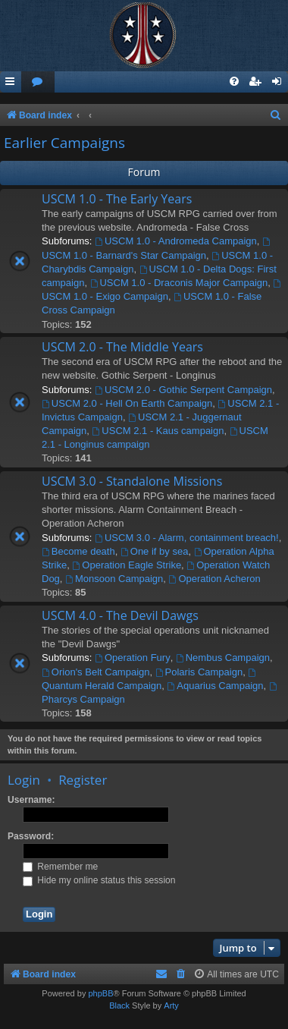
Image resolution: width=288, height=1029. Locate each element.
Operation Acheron (215, 578)
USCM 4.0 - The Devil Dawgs (120, 615)
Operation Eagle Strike (126, 565)
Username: (31, 800)
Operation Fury (133, 657)
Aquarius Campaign (215, 685)
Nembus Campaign (223, 657)
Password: (31, 836)
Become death (78, 551)
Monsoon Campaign (114, 578)
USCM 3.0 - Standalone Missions (132, 481)
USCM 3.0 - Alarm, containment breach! (187, 537)
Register (82, 779)
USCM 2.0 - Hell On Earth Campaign (127, 403)
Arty (171, 1005)
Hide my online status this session (99, 880)
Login (24, 779)
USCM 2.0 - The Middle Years (122, 346)
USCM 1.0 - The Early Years (117, 198)
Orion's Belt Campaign (96, 672)
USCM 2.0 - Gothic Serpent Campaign (183, 389)
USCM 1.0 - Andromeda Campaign (176, 241)
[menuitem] (38, 82)
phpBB (100, 993)
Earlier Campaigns (64, 143)
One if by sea (154, 551)
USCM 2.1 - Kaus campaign (158, 430)
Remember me (60, 866)
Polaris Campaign (199, 672)
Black (119, 1005)
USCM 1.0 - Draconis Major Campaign (179, 282)
